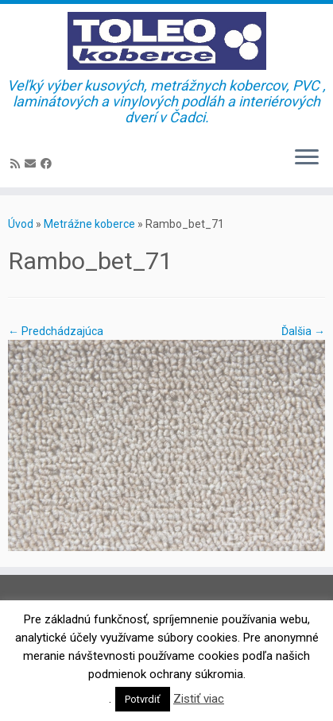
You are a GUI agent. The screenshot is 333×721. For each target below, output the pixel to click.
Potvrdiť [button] (143, 699)
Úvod (20, 224)
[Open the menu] (307, 159)
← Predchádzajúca (55, 331)
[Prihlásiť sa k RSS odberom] (17, 163)
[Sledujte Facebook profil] (48, 163)
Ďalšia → (303, 331)
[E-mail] (33, 163)
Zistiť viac (198, 699)
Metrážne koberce (89, 224)
